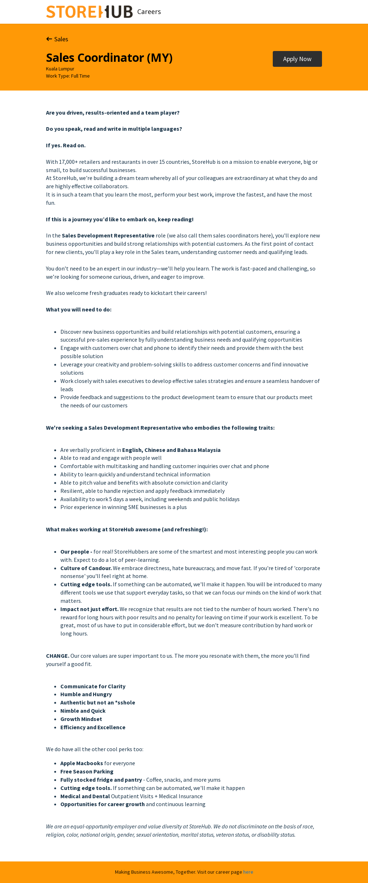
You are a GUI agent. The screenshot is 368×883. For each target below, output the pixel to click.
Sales (57, 39)
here (248, 872)
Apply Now (297, 59)
